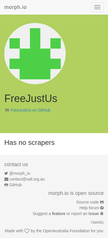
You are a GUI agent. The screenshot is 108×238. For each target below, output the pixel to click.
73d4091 (97, 222)
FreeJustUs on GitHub (31, 110)
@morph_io (19, 173)
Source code (87, 202)
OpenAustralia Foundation (66, 231)
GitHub (15, 185)
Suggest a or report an (66, 213)
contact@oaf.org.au (27, 179)
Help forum (89, 208)
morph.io (15, 7)
